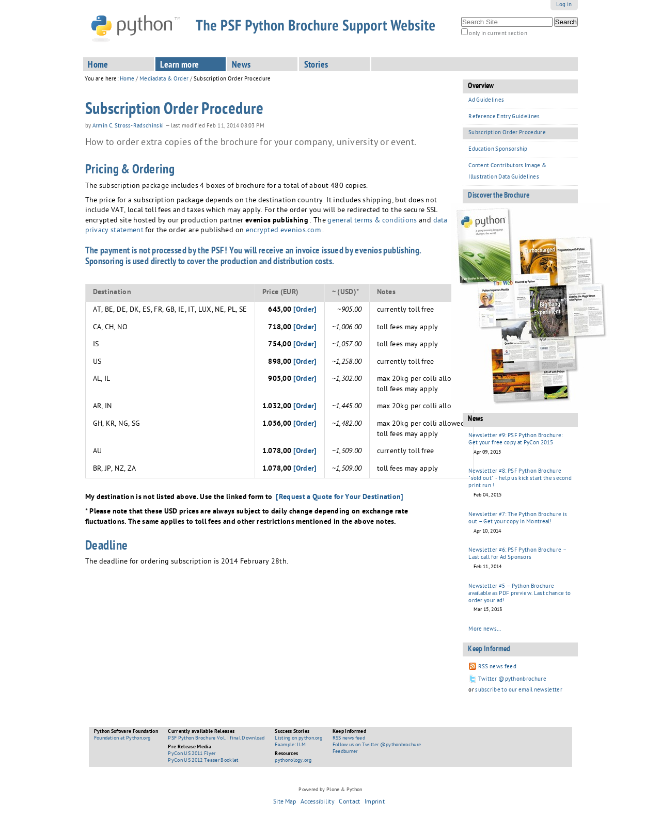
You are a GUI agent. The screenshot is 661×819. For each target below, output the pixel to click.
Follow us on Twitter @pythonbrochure (377, 745)
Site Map (284, 802)
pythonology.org (293, 761)
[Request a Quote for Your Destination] (339, 497)
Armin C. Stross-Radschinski (128, 126)
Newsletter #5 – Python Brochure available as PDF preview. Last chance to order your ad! (519, 593)
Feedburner (345, 752)
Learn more (179, 65)
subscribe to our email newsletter (518, 690)
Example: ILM (290, 745)
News (241, 65)
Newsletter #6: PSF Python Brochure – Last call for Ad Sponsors (517, 554)
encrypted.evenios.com (283, 231)
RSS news (491, 667)
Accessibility (318, 802)
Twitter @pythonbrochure (507, 679)
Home (98, 65)
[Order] (305, 310)
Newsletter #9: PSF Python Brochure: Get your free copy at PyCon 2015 (515, 439)
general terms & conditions (372, 221)
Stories (316, 65)
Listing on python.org (298, 738)
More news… (484, 629)
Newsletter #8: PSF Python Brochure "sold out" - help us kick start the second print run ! (520, 478)
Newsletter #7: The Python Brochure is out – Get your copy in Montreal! (517, 518)
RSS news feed (349, 738)
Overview (481, 87)
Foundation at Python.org (122, 738)
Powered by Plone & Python (330, 790)
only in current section (498, 33)
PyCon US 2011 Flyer (191, 754)
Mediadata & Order (163, 79)
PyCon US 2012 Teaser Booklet (203, 761)
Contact (349, 802)
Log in (564, 5)
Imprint (375, 802)
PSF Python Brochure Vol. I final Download (216, 738)
